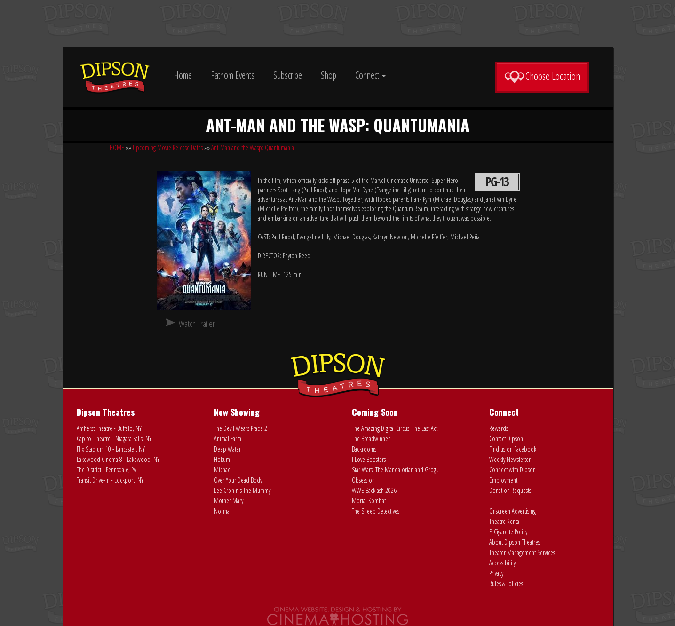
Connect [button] (370, 75)
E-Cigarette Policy (508, 531)
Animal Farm (227, 438)
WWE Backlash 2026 (374, 490)
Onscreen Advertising (512, 511)
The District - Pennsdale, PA (106, 469)
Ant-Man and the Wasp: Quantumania (252, 147)
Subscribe (287, 75)
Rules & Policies (506, 583)
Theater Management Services (522, 552)
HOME (117, 147)
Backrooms (364, 448)
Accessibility (502, 562)
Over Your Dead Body (238, 479)
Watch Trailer (197, 323)
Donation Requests (510, 490)
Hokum (222, 459)
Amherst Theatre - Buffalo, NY (109, 428)
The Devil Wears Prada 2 (240, 428)
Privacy (496, 573)
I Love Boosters (369, 459)
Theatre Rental (505, 521)
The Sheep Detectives (375, 511)
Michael (223, 469)
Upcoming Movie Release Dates (168, 147)
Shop (328, 75)
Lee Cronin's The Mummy (242, 490)
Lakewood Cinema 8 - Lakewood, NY (118, 459)
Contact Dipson (506, 438)
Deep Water (227, 448)
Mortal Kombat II (371, 500)
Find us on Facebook (512, 448)
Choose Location (542, 76)
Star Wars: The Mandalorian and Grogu (395, 469)
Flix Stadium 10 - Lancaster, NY (111, 448)
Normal (222, 511)
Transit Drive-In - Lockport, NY (110, 479)
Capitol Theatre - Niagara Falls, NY (114, 438)
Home (183, 75)
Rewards (498, 428)
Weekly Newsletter (510, 459)
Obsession (363, 479)
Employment (503, 479)
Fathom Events (232, 75)
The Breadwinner (371, 438)
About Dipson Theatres (514, 542)
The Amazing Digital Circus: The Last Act (394, 428)
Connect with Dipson (512, 469)
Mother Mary (228, 500)
